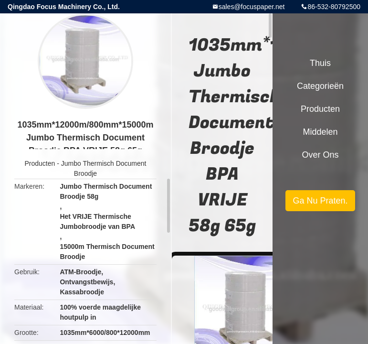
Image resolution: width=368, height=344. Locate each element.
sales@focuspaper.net (252, 7)
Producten (40, 163)
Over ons (320, 155)
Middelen (320, 132)
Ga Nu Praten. (320, 200)
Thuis (320, 63)
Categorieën (320, 86)
